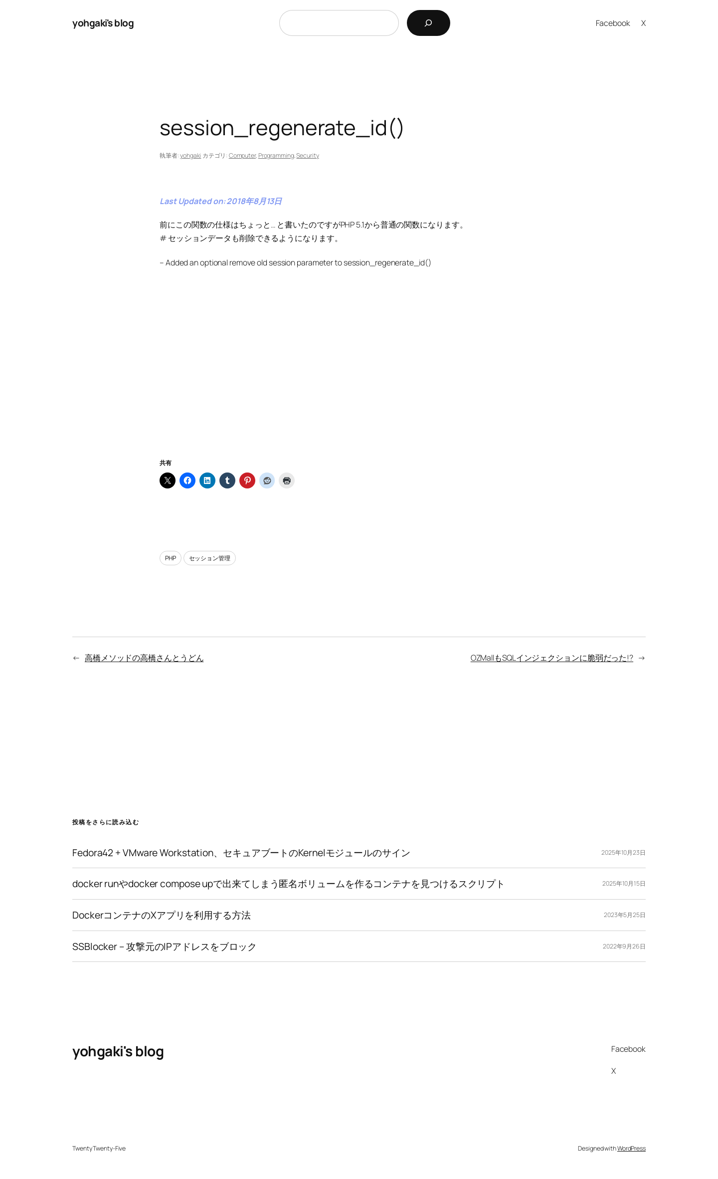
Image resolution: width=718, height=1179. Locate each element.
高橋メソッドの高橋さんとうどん (144, 657)
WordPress (631, 1148)
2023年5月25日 (625, 915)
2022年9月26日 (624, 946)
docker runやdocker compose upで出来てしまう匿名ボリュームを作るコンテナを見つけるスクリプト (288, 883)
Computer (242, 155)
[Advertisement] (359, 376)
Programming (276, 155)
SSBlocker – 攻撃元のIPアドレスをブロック (164, 946)
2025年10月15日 (624, 883)
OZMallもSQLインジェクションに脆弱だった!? (552, 657)
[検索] (428, 23)
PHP (170, 558)
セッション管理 (209, 558)
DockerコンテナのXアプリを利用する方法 (161, 915)
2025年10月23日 (623, 852)
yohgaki (190, 155)
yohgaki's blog (103, 22)
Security (307, 155)
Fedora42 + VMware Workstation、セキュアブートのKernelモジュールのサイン (241, 852)
